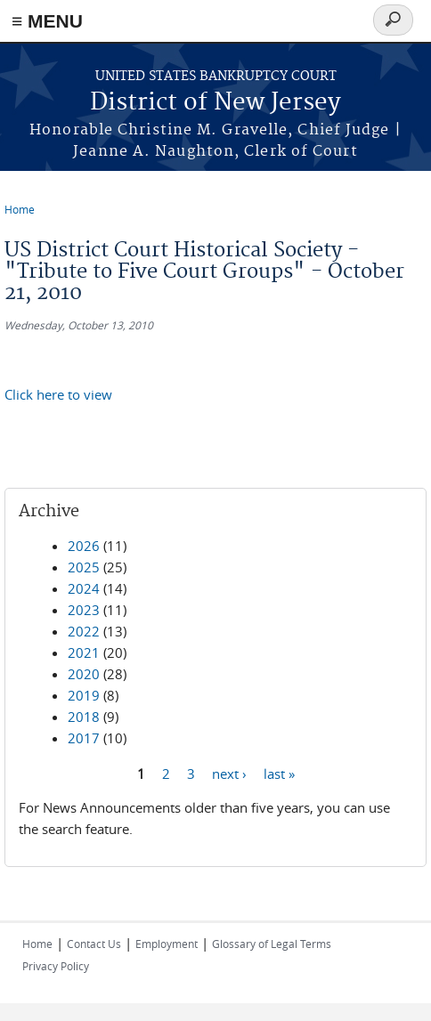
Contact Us (94, 943)
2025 (84, 567)
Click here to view (58, 394)
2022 (84, 631)
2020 (84, 674)
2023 (84, 610)
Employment (166, 943)
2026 (84, 546)
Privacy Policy (55, 966)
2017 (84, 738)
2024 (84, 588)
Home (19, 209)
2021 (84, 652)
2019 (84, 695)
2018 (84, 716)
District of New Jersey (215, 102)
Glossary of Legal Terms (271, 943)
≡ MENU (47, 21)
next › (229, 773)
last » (279, 773)
